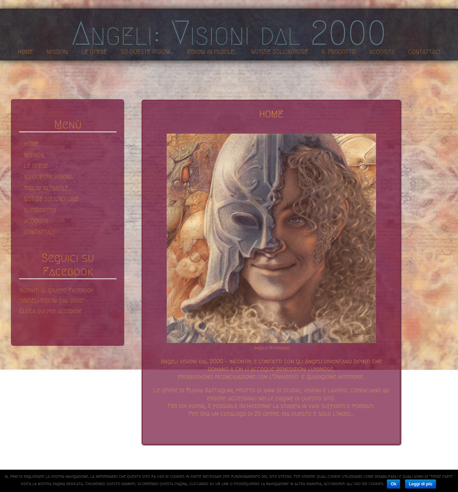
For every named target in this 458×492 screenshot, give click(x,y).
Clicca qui (33, 311)
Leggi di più (420, 484)
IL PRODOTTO (40, 210)
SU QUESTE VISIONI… (49, 177)
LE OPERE (36, 166)
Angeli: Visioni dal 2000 (229, 33)
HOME (31, 144)
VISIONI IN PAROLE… (48, 188)
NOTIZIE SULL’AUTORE (51, 199)
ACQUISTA (36, 221)
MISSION (34, 155)
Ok (393, 484)
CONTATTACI (39, 232)
